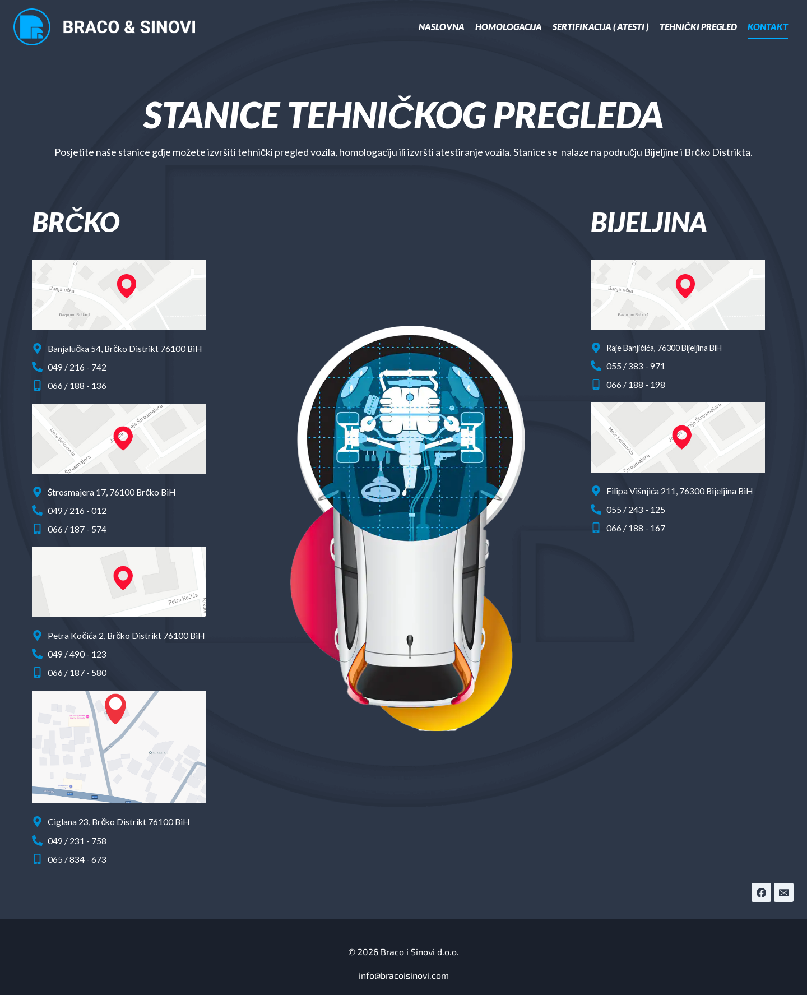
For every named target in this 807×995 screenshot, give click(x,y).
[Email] (783, 879)
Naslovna (442, 26)
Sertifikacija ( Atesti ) (600, 26)
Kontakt (768, 26)
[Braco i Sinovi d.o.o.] (105, 26)
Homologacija (508, 26)
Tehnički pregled (699, 26)
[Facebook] (760, 879)
